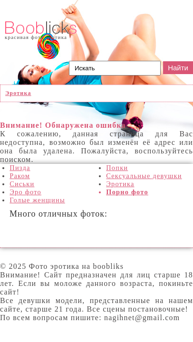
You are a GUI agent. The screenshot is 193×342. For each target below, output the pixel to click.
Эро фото (25, 192)
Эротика (120, 184)
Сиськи (22, 184)
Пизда (20, 167)
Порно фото (127, 192)
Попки (117, 167)
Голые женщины (37, 200)
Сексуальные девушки (144, 176)
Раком (20, 176)
